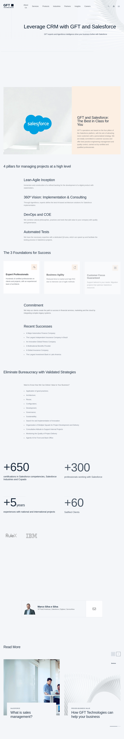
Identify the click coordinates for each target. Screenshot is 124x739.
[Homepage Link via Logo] (8, 6)
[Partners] (67, 6)
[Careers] (87, 6)
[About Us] (26, 6)
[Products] (45, 6)
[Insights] (78, 6)
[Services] (35, 6)
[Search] (108, 6)
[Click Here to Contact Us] (119, 6)
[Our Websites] (113, 6)
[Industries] (56, 6)
